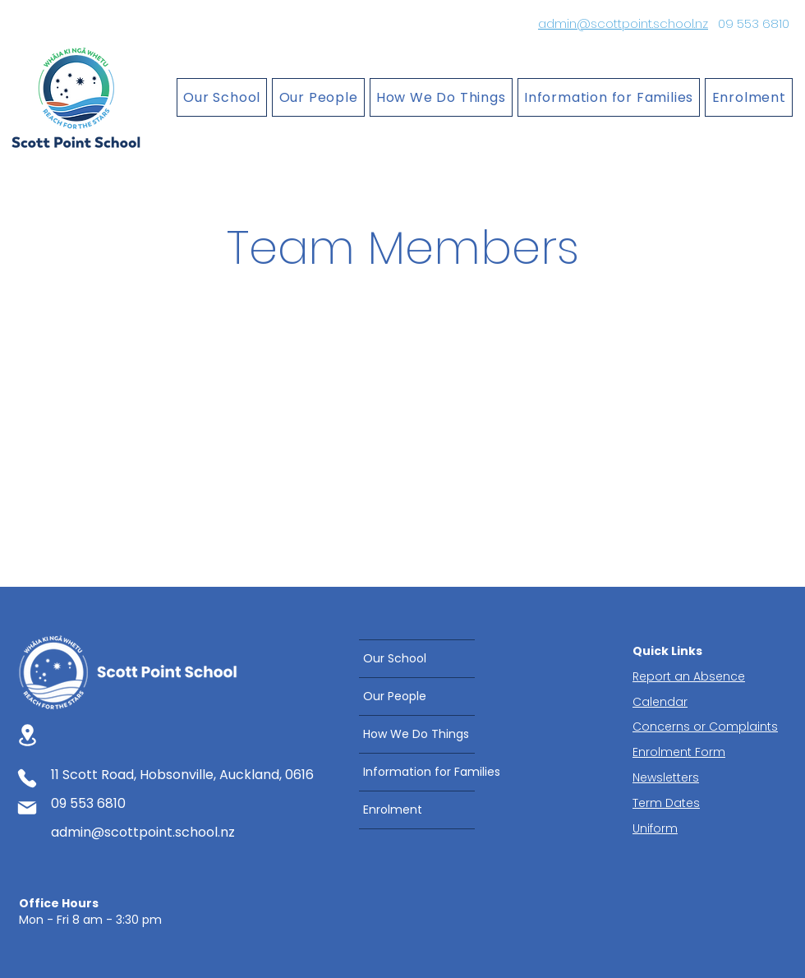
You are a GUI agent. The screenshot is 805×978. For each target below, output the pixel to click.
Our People (394, 696)
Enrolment (392, 809)
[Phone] (27, 778)
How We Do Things (416, 734)
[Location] (27, 735)
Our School (394, 658)
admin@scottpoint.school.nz (623, 23)
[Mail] (27, 808)
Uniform (655, 828)
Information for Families (419, 771)
